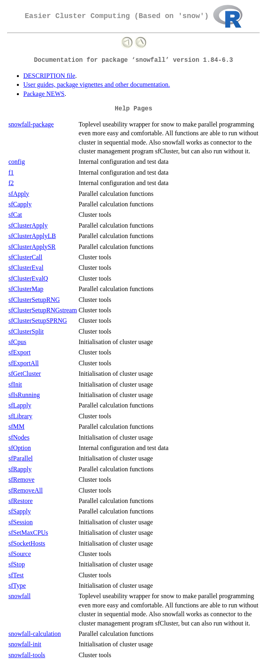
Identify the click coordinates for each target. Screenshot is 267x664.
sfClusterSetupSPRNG (37, 320)
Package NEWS (44, 93)
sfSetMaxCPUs (28, 532)
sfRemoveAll (25, 490)
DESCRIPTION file (49, 75)
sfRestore (20, 500)
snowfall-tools (26, 655)
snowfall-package (31, 124)
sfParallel (20, 458)
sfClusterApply (28, 225)
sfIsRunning (24, 394)
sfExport (19, 352)
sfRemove (21, 479)
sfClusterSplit (26, 331)
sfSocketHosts (26, 543)
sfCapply (20, 204)
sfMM (16, 426)
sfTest (16, 575)
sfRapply (20, 469)
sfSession (20, 522)
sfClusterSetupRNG (34, 299)
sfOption (19, 447)
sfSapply (19, 511)
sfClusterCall (25, 257)
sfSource (19, 553)
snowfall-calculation (34, 633)
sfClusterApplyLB (32, 235)
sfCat (15, 214)
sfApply (18, 193)
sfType (17, 585)
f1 (11, 172)
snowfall (19, 596)
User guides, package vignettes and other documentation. (96, 84)
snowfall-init (24, 644)
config (16, 161)
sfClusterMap (25, 288)
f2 (11, 182)
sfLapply (19, 405)
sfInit (15, 384)
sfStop (16, 564)
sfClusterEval (25, 267)
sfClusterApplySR (31, 246)
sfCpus (17, 341)
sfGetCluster (24, 373)
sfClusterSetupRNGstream (42, 310)
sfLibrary (20, 416)
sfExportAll (23, 363)
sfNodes (18, 437)
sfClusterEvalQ (28, 278)
